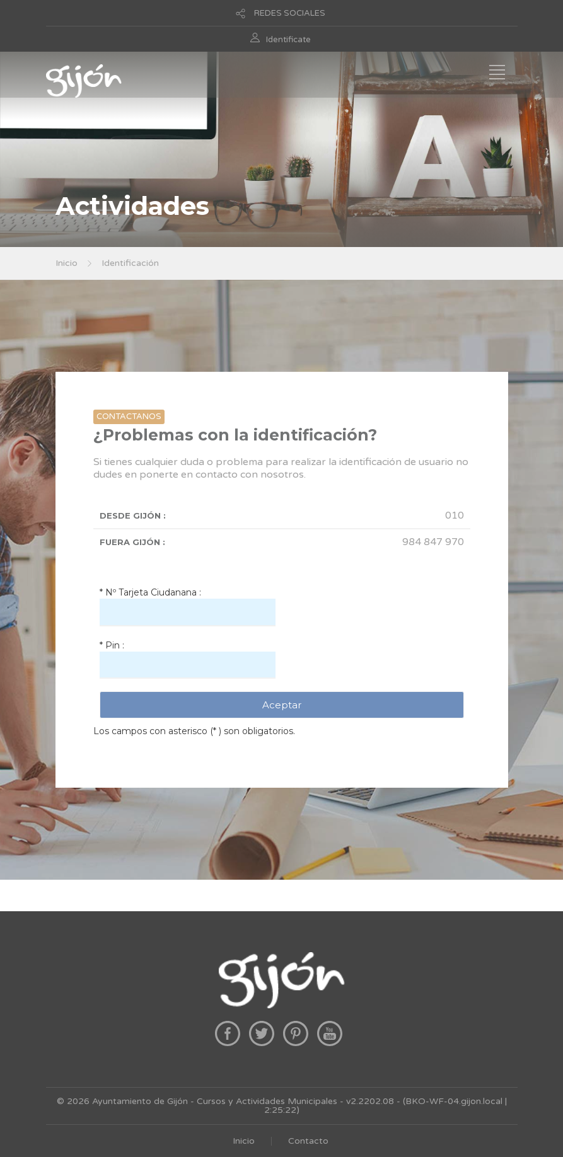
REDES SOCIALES (289, 13)
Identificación (130, 263)
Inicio (66, 263)
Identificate (288, 40)
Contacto (308, 1141)
